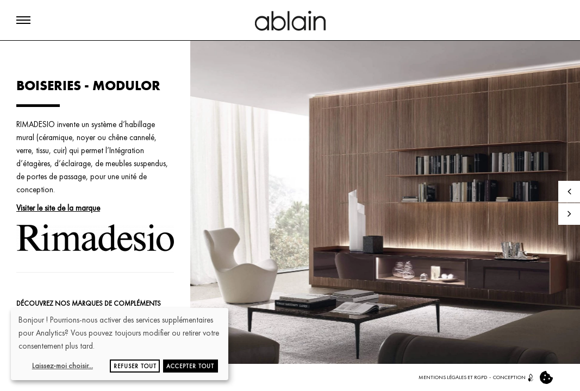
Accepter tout (190, 366)
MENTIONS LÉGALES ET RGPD (453, 377)
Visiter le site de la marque (58, 208)
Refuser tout (135, 366)
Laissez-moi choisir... (62, 365)
